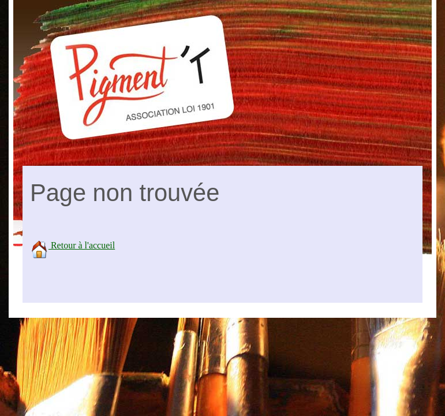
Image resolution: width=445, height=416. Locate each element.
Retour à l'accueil (72, 245)
